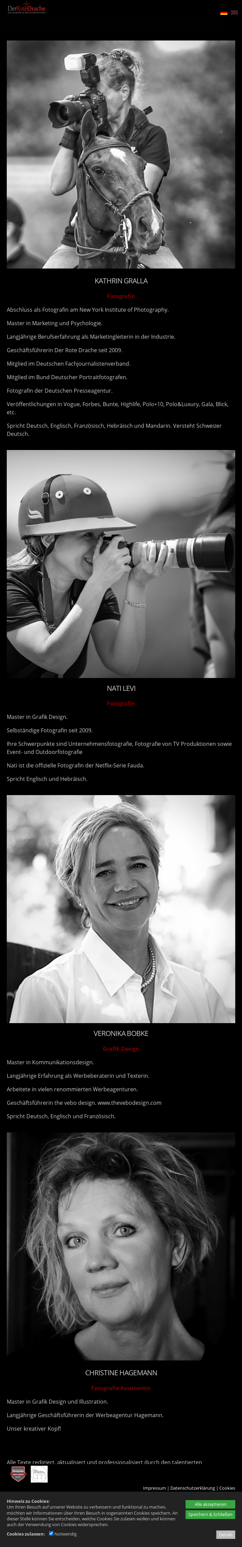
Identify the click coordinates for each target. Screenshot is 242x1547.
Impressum (154, 1488)
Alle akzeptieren (210, 1504)
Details (226, 1534)
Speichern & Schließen (210, 1514)
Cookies (227, 1488)
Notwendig (63, 1534)
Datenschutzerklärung (192, 1488)
